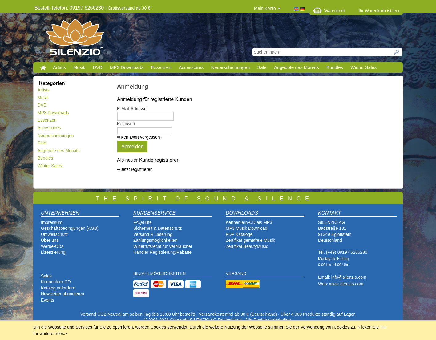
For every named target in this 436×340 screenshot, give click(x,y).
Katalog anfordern (58, 287)
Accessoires (191, 67)
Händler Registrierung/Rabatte (162, 252)
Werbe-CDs (52, 246)
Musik (79, 67)
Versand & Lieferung (152, 234)
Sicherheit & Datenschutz (157, 228)
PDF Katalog (238, 234)
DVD (98, 67)
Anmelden (132, 146)
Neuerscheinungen (230, 67)
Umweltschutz (54, 234)
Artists (59, 67)
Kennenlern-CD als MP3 (249, 222)
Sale (262, 67)
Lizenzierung (53, 252)
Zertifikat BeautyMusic (247, 246)
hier (383, 327)
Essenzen (161, 67)
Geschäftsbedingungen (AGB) (70, 228)
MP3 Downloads (126, 67)
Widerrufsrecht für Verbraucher (162, 246)
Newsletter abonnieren (62, 293)
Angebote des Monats (296, 67)
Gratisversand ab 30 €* (130, 8)
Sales (46, 275)
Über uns (50, 240)
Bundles (334, 67)
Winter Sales (363, 67)
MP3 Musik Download (246, 228)
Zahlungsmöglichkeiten (155, 240)
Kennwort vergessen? (141, 137)
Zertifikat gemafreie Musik (250, 240)
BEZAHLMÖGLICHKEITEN (159, 273)
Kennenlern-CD (56, 281)
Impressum (51, 222)
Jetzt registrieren (136, 169)
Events (47, 300)
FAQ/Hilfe (142, 222)
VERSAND (236, 273)
